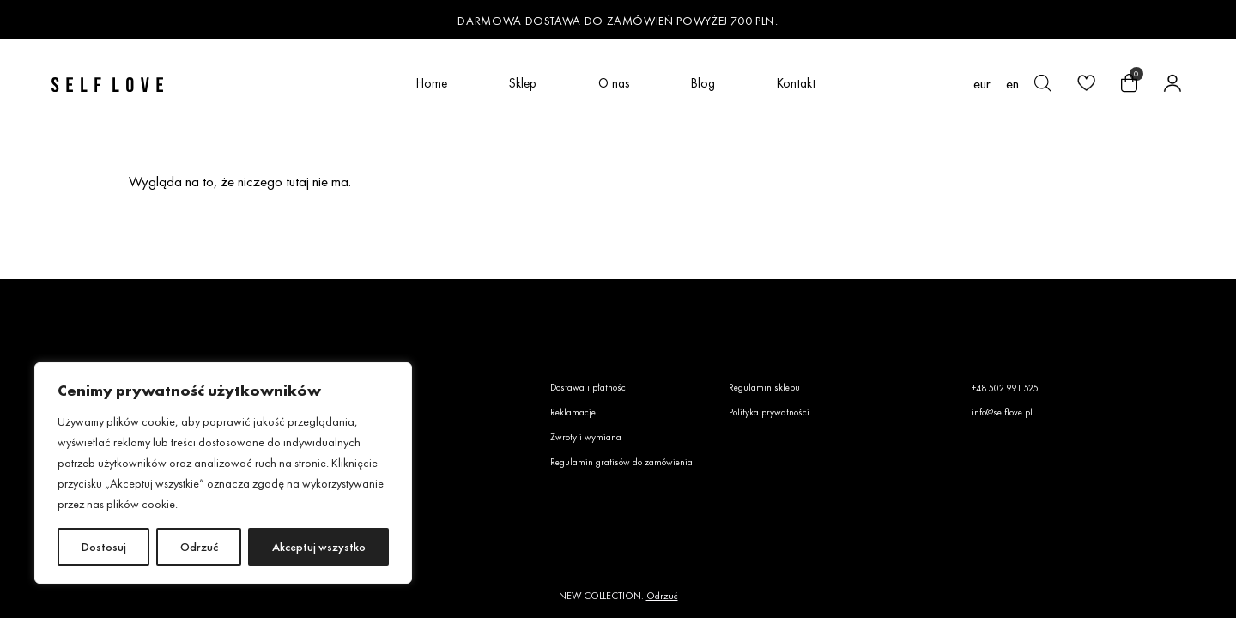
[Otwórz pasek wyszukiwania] (1042, 83)
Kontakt (796, 83)
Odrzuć (199, 546)
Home (431, 83)
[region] (223, 473)
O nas (613, 83)
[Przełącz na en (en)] (1012, 83)
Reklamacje (573, 412)
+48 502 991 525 (1005, 388)
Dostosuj (104, 546)
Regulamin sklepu (764, 387)
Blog (703, 83)
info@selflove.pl (1002, 412)
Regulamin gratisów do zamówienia (621, 462)
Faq (375, 412)
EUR (982, 83)
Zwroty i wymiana (585, 437)
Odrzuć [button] (662, 596)
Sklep (522, 83)
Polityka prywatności (769, 412)
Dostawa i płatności (589, 387)
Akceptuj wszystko (319, 546)
